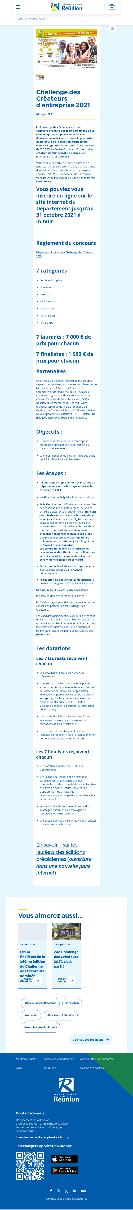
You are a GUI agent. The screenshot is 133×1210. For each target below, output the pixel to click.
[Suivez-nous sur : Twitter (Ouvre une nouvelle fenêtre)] (66, 1191)
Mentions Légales (26, 1059)
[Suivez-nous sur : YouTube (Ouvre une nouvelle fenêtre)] (83, 1191)
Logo (19, 1068)
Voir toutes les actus (88, 1040)
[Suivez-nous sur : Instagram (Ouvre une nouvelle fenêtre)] (58, 1191)
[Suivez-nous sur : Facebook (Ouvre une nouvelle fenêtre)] (51, 1191)
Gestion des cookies (92, 1068)
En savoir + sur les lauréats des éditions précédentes (60, 852)
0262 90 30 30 (29, 1128)
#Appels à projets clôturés (40, 1027)
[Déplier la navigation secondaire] (112, 7)
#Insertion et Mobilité (60, 1015)
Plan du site (49, 1068)
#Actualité (30, 1015)
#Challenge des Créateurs (40, 1003)
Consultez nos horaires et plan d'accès (39, 1138)
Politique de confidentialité (58, 1059)
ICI (86, 1199)
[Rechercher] (112, 29)
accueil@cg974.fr (25, 1131)
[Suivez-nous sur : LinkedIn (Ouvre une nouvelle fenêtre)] (74, 1191)
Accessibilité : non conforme (97, 1059)
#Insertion (72, 1003)
